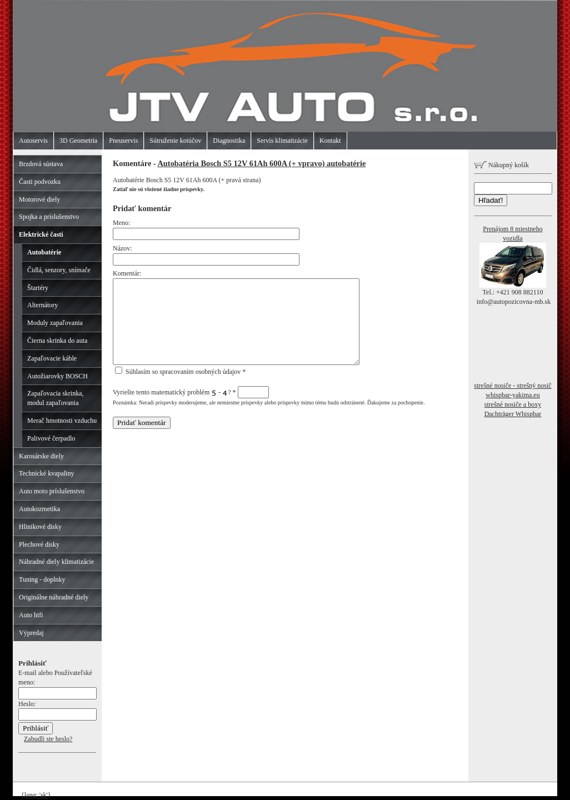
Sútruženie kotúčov (175, 140)
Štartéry (37, 288)
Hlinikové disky (40, 527)
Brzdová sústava (41, 164)
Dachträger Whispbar (513, 414)
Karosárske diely (41, 456)
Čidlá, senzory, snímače (59, 270)
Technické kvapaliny (46, 473)
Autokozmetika (39, 509)
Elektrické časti (41, 234)
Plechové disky (39, 544)
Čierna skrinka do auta (57, 340)
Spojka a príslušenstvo (49, 217)
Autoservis (33, 140)
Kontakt (330, 140)
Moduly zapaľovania (55, 323)
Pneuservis (123, 140)
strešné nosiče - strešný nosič (512, 385)
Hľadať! (490, 200)
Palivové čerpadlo (51, 438)
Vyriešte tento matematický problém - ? (191, 392)
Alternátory (42, 305)
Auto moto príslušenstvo (51, 491)
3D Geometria (78, 140)
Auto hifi (31, 615)
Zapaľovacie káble (52, 358)
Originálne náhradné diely (53, 597)
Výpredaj (31, 633)
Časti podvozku (40, 182)
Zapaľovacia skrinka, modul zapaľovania (55, 398)
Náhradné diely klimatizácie (56, 562)
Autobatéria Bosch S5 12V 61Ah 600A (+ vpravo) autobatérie (261, 163)
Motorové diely (39, 199)
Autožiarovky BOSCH (57, 376)
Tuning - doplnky (42, 579)
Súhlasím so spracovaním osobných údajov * (180, 372)
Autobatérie (44, 252)
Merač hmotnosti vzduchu (62, 420)
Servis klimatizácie (282, 140)
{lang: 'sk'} (36, 795)
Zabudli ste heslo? (48, 739)
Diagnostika (229, 140)
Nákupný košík (501, 165)
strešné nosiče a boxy (512, 404)
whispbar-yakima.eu (512, 395)
